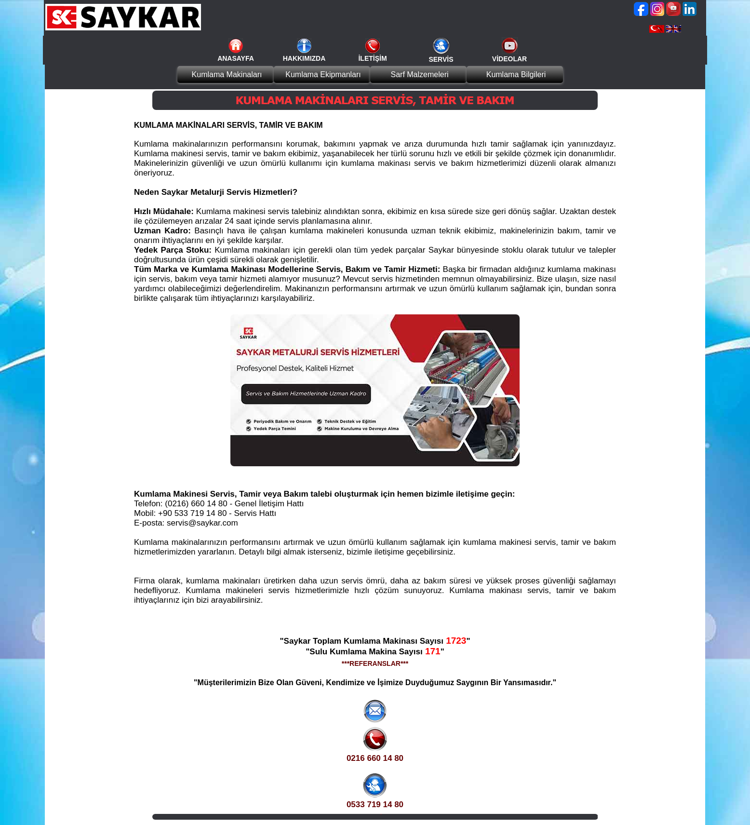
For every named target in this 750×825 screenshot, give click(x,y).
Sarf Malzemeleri (419, 74)
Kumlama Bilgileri (516, 74)
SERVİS (441, 59)
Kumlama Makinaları (227, 74)
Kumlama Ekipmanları (323, 74)
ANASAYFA (235, 58)
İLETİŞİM (372, 58)
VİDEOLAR (509, 59)
